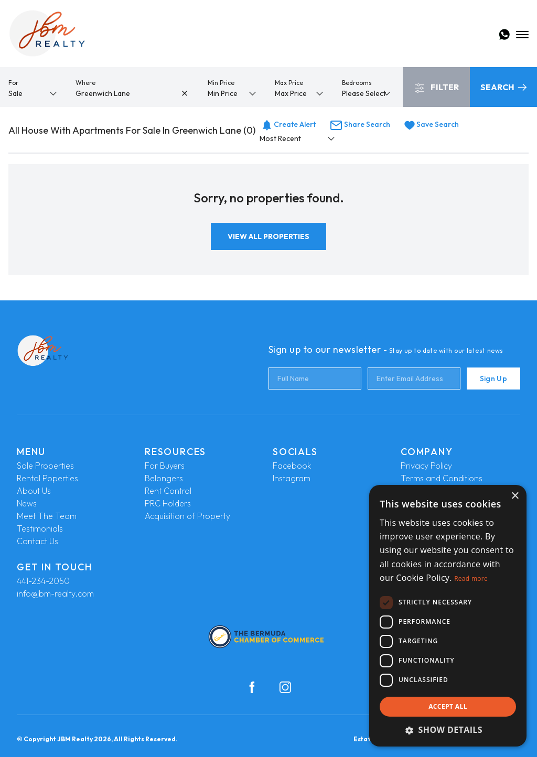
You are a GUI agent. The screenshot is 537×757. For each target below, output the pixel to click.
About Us (34, 490)
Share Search (360, 124)
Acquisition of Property (187, 516)
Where (85, 82)
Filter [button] (436, 87)
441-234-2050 (43, 581)
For (13, 82)
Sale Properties (45, 465)
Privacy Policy (426, 465)
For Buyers (165, 465)
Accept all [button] (447, 706)
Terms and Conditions (441, 478)
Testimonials (40, 528)
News (27, 503)
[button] (448, 729)
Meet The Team (47, 516)
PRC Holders (168, 503)
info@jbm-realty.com (55, 593)
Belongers (164, 478)
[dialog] (448, 616)
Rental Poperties (47, 478)
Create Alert (289, 124)
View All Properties (268, 236)
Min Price (221, 82)
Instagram (291, 478)
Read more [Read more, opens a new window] (471, 578)
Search (503, 87)
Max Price (289, 82)
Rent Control (168, 490)
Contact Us (37, 541)
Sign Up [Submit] (493, 378)
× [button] (515, 496)
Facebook (292, 465)
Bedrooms (357, 82)
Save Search (431, 124)
